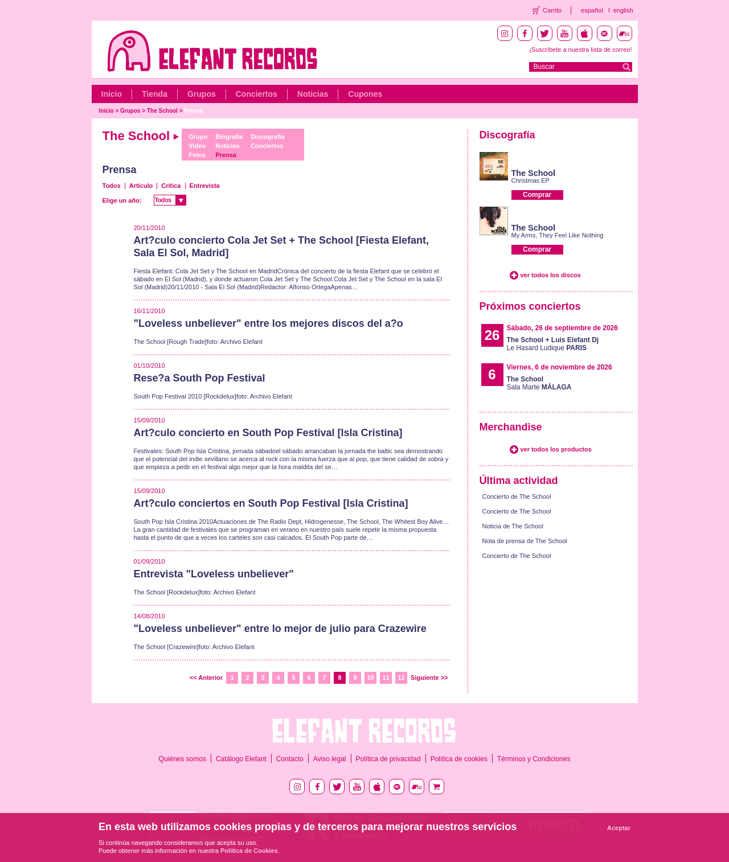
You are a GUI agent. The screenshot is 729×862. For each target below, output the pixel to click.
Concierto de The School (516, 496)
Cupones (365, 93)
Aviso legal (329, 759)
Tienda (154, 93)
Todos (112, 185)
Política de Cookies (249, 850)
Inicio (111, 93)
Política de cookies (459, 759)
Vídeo (197, 145)
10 (370, 677)
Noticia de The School (512, 526)
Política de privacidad (388, 759)
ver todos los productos (556, 449)
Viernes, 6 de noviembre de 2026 (559, 367)
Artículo (141, 185)
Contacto (290, 759)
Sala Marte (539, 383)
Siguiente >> (429, 677)
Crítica (171, 185)
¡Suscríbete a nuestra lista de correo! (580, 49)
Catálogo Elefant (241, 759)
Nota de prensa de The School (524, 540)
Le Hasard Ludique (553, 344)
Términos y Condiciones (534, 759)
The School (162, 111)
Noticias (312, 93)
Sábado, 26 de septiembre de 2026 (562, 328)
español (592, 10)
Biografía (229, 136)
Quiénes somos (182, 759)
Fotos (197, 154)
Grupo (198, 136)
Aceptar (618, 827)
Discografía (268, 136)
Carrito (552, 10)
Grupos (201, 93)
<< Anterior (206, 677)
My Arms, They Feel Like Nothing (557, 235)
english (623, 10)
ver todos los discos (551, 275)
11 (385, 677)
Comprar (537, 195)
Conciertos (256, 93)
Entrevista (205, 185)
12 (401, 677)
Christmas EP (530, 180)
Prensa (193, 111)
